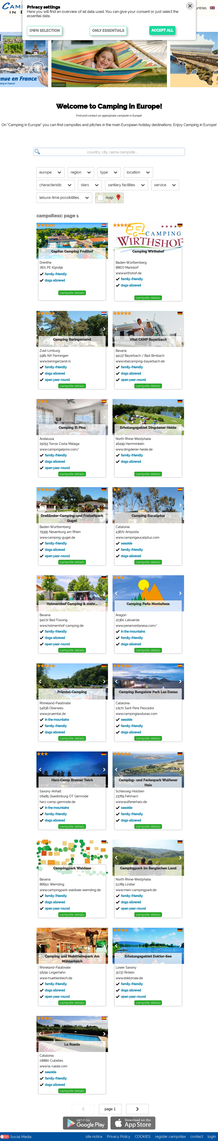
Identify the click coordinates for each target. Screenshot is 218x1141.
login (212, 1136)
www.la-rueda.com (52, 1066)
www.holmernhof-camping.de (60, 625)
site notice (94, 1136)
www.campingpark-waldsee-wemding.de (69, 890)
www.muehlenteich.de (54, 978)
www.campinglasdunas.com (135, 714)
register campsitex (170, 1136)
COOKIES (143, 1136)
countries (199, 8)
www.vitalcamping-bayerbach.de (139, 361)
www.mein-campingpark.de (135, 890)
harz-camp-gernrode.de (56, 802)
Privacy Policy (118, 1136)
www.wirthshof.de (127, 273)
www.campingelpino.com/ (58, 449)
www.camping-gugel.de (56, 537)
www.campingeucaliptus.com (136, 537)
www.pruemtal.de (51, 714)
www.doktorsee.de (128, 978)
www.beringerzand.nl (53, 361)
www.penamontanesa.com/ (135, 625)
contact (196, 1136)
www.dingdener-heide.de (133, 449)
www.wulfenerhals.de (130, 802)
